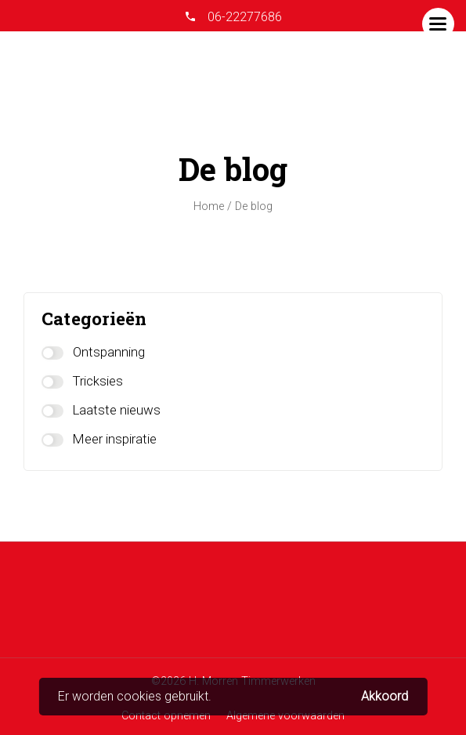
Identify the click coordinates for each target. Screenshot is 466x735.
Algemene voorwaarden (285, 715)
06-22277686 (243, 16)
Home (208, 206)
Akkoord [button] (384, 697)
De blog (254, 206)
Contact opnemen (166, 715)
